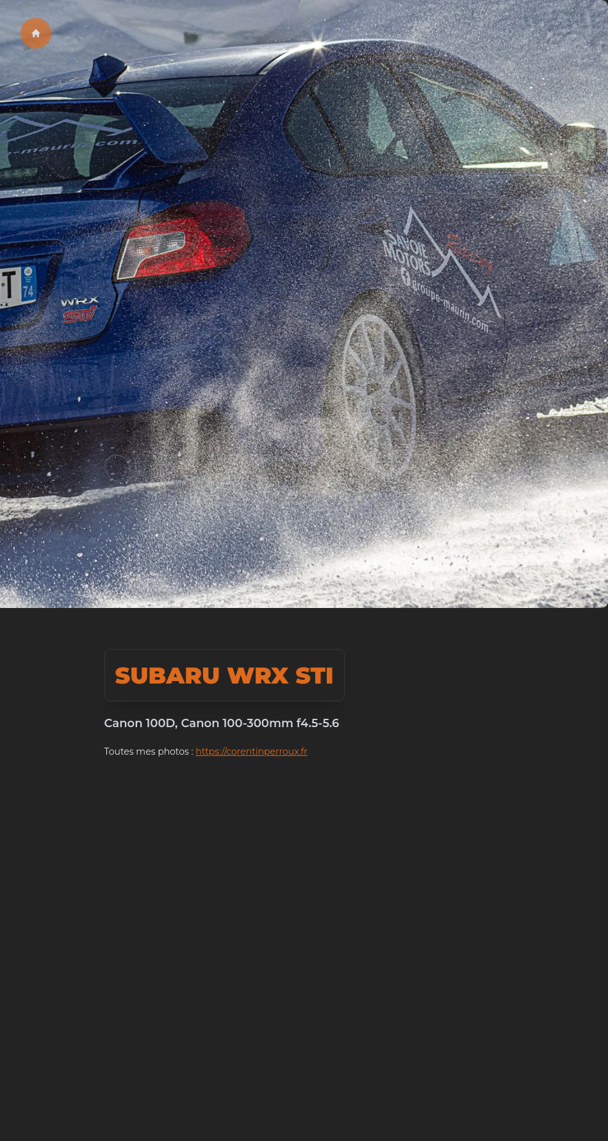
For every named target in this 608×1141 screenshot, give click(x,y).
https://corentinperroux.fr (251, 751)
